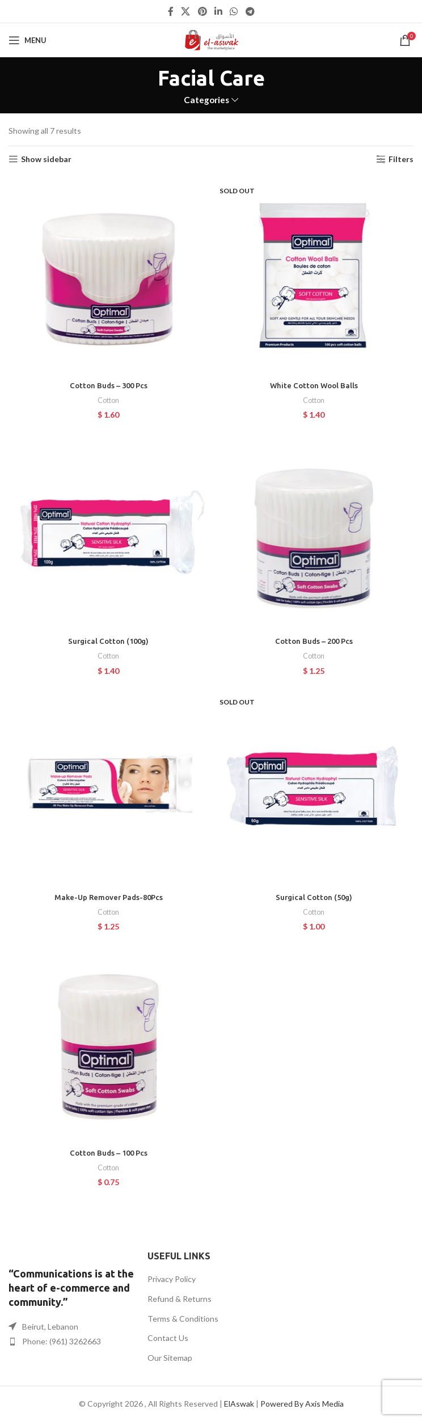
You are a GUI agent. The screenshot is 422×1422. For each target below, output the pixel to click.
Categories (206, 100)
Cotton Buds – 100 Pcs (108, 1152)
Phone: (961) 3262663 (61, 1341)
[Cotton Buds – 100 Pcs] (108, 1043)
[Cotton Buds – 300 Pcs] (108, 275)
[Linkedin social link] (218, 11)
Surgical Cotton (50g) (313, 897)
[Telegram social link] (250, 11)
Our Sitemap (169, 1357)
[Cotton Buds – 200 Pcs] (313, 531)
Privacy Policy (171, 1279)
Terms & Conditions (182, 1318)
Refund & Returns (179, 1299)
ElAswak (239, 1403)
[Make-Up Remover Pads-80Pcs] (108, 786)
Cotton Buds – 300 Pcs (108, 385)
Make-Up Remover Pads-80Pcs (108, 897)
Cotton (108, 400)
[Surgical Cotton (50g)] (313, 786)
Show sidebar (46, 159)
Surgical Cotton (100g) (108, 641)
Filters (401, 159)
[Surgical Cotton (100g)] (108, 531)
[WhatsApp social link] (234, 11)
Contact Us (167, 1338)
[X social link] (186, 11)
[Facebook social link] (171, 11)
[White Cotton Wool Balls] (313, 275)
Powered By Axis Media (302, 1403)
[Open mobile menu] (27, 40)
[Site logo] (211, 39)
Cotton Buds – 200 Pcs (314, 641)
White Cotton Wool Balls (314, 385)
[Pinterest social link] (202, 11)
